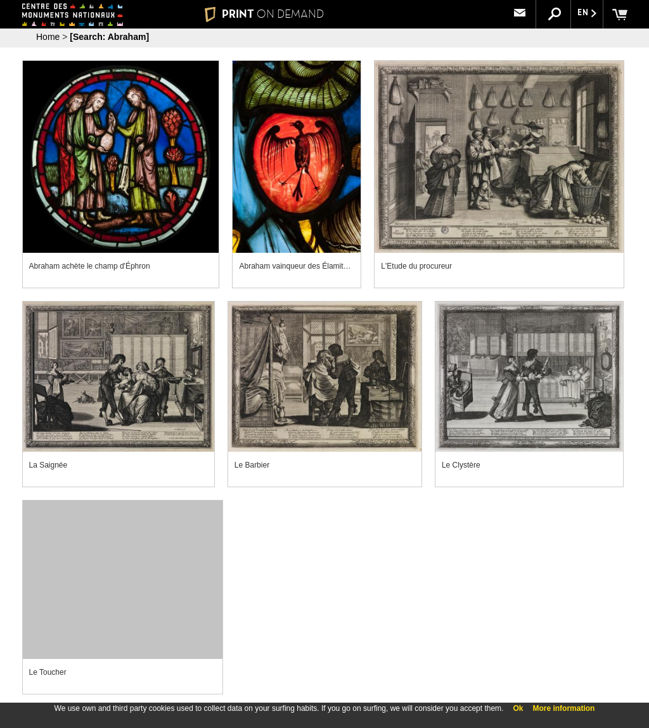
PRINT (264, 14)
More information (563, 708)
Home (48, 37)
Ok (518, 708)
